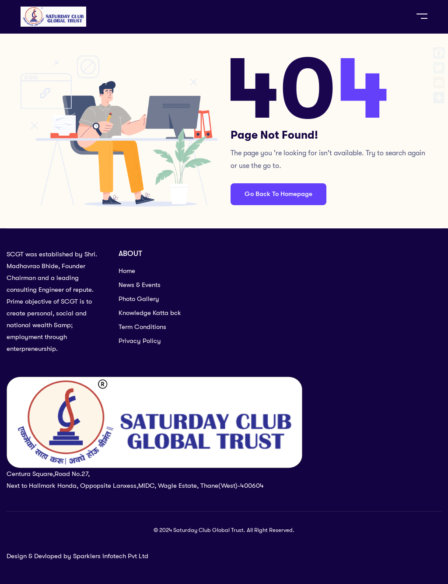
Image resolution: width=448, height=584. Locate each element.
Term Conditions (142, 327)
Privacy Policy (140, 341)
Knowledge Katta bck (150, 313)
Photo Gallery (139, 299)
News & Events (140, 285)
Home (127, 271)
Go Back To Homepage (278, 194)
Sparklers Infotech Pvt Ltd (110, 556)
